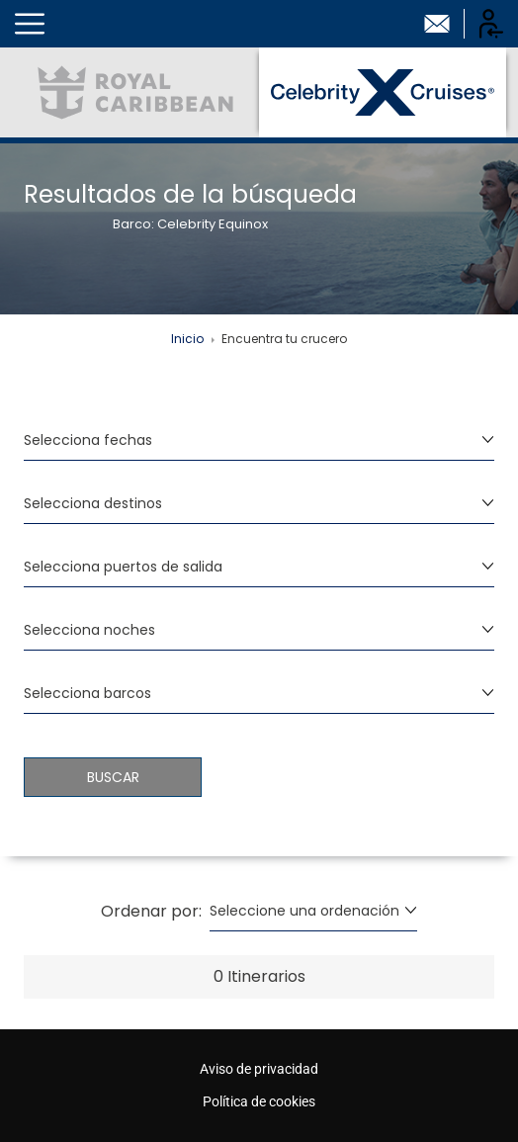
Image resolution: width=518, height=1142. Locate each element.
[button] (29, 24)
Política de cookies (259, 1101)
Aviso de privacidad (259, 1069)
